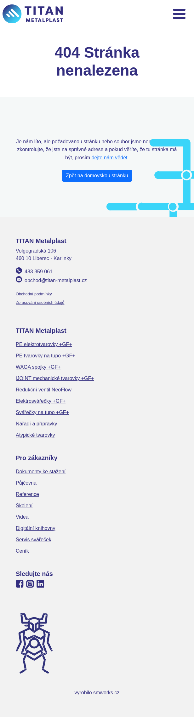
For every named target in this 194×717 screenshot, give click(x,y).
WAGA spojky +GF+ (38, 367)
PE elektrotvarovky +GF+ (44, 344)
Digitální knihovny (35, 528)
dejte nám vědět (110, 157)
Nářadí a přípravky (36, 423)
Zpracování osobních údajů (40, 302)
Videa (22, 517)
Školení (24, 505)
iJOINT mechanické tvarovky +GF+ (55, 378)
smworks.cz (106, 692)
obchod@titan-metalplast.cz (56, 280)
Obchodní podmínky (34, 294)
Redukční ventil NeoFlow (43, 389)
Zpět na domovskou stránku (97, 175)
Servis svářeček (33, 539)
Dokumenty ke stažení (41, 471)
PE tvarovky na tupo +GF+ (45, 355)
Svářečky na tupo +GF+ (42, 412)
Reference (27, 494)
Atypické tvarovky (35, 435)
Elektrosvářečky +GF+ (41, 401)
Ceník (22, 551)
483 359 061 (39, 271)
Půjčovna (26, 483)
